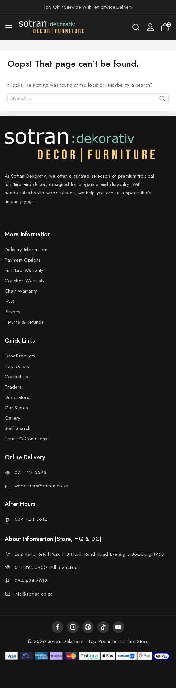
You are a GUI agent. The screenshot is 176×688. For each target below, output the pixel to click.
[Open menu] (9, 27)
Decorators (17, 397)
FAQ (9, 301)
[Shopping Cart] (166, 27)
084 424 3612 (31, 519)
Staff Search (18, 428)
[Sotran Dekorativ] (51, 27)
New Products (20, 355)
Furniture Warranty (24, 270)
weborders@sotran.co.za (42, 485)
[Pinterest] (88, 627)
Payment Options (23, 259)
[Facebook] (57, 627)
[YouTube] (118, 627)
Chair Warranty (21, 291)
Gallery (12, 418)
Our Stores (16, 407)
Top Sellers (17, 366)
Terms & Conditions (26, 438)
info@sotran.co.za (34, 594)
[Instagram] (73, 627)
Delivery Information (26, 249)
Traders (13, 387)
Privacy (12, 311)
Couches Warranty (25, 280)
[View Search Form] (136, 27)
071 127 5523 (31, 472)
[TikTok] (103, 627)
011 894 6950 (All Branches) (47, 567)
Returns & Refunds (24, 322)
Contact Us (16, 376)
